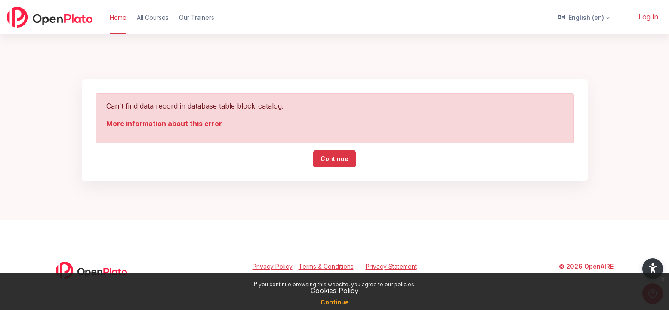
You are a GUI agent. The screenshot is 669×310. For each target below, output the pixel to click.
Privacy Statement (391, 266)
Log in (648, 16)
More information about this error (164, 123)
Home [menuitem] (118, 17)
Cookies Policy (334, 290)
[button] (583, 17)
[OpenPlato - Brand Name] (49, 17)
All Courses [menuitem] (153, 17)
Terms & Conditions (326, 266)
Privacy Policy (273, 266)
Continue (335, 302)
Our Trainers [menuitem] (196, 17)
